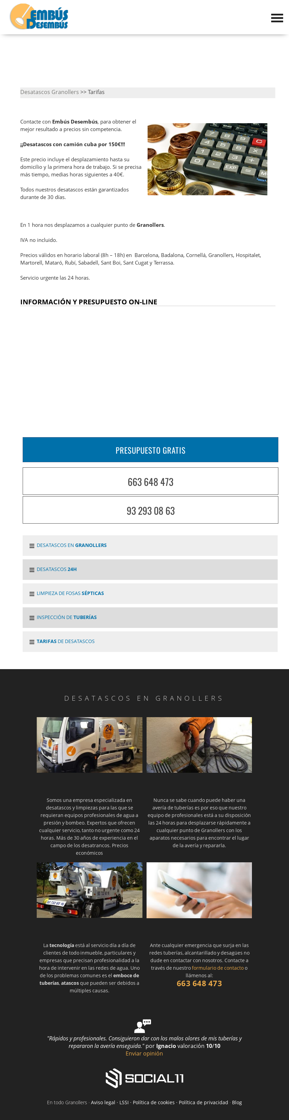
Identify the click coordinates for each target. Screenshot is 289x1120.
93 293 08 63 (151, 510)
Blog (237, 1102)
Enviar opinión (144, 1053)
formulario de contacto (218, 968)
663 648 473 (150, 482)
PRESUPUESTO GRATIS (151, 450)
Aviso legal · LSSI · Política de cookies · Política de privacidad (159, 1102)
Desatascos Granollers (49, 92)
